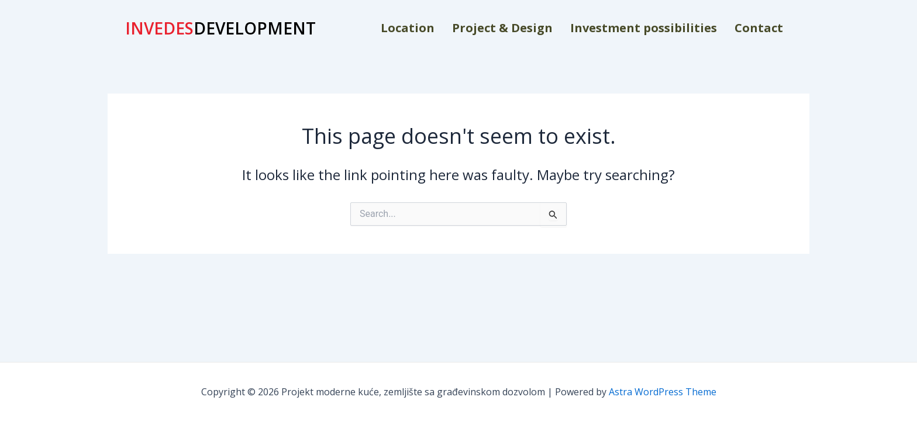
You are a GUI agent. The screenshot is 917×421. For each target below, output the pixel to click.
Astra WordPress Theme (662, 391)
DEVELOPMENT (220, 28)
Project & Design (502, 28)
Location (408, 28)
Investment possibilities (643, 28)
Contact (759, 28)
